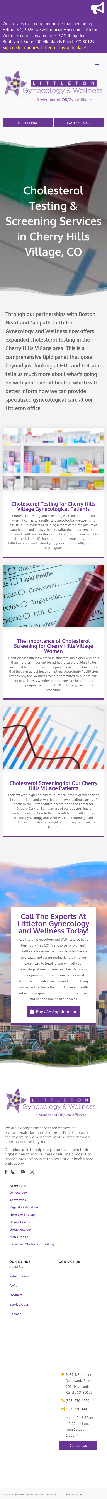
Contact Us (78, 1445)
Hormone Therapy (23, 1215)
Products (15, 1295)
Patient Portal (28, 122)
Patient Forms (19, 1276)
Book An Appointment (56, 1012)
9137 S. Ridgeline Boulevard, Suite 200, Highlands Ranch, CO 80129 (79, 1383)
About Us (16, 1266)
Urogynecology (21, 1229)
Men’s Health (19, 1237)
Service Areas (19, 1304)
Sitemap (15, 1314)
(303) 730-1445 (77, 1409)
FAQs (13, 1285)
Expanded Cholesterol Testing (32, 1244)
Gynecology (18, 1192)
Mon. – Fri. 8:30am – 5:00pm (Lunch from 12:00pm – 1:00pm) (79, 1426)
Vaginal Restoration (24, 1207)
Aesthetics (18, 1200)
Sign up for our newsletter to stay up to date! (44, 47)
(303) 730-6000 (79, 122)
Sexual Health (20, 1222)
